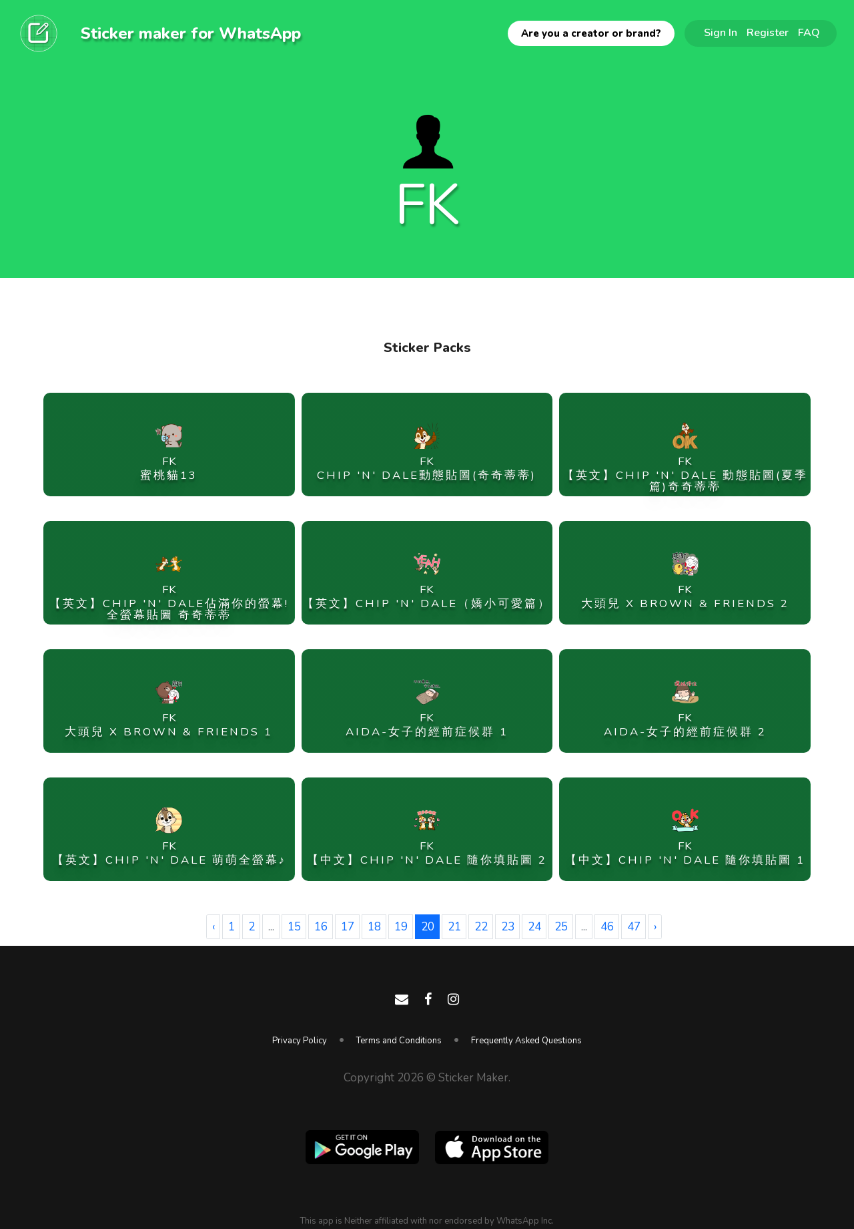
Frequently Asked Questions (526, 1041)
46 (607, 926)
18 (374, 926)
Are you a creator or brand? (591, 33)
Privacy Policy (299, 1041)
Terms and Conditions (399, 1041)
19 (401, 926)
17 (347, 926)
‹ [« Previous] (213, 926)
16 (321, 926)
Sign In (720, 32)
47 (633, 926)
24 (534, 926)
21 (454, 926)
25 (561, 926)
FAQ (809, 32)
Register (768, 32)
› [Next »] (655, 926)
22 (481, 926)
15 (294, 926)
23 (507, 926)
